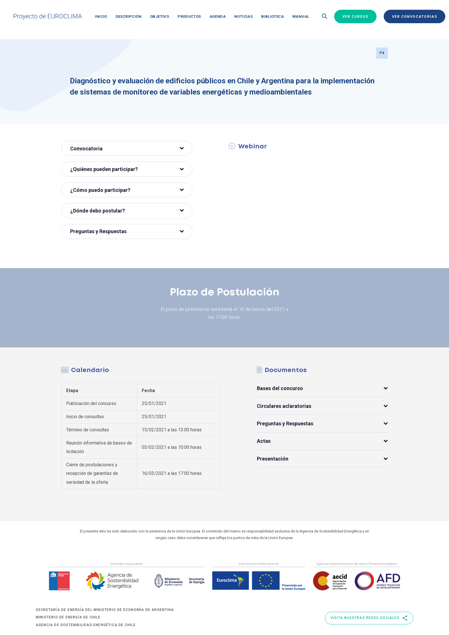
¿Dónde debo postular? (127, 211)
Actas (322, 441)
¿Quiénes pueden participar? (127, 169)
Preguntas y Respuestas (127, 231)
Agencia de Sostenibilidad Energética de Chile (86, 625)
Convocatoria (127, 148)
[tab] (126, 148)
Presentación (322, 459)
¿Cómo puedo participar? (127, 190)
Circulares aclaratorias (322, 406)
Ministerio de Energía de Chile (68, 617)
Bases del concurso (322, 388)
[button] (324, 17)
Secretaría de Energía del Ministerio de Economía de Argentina (105, 610)
